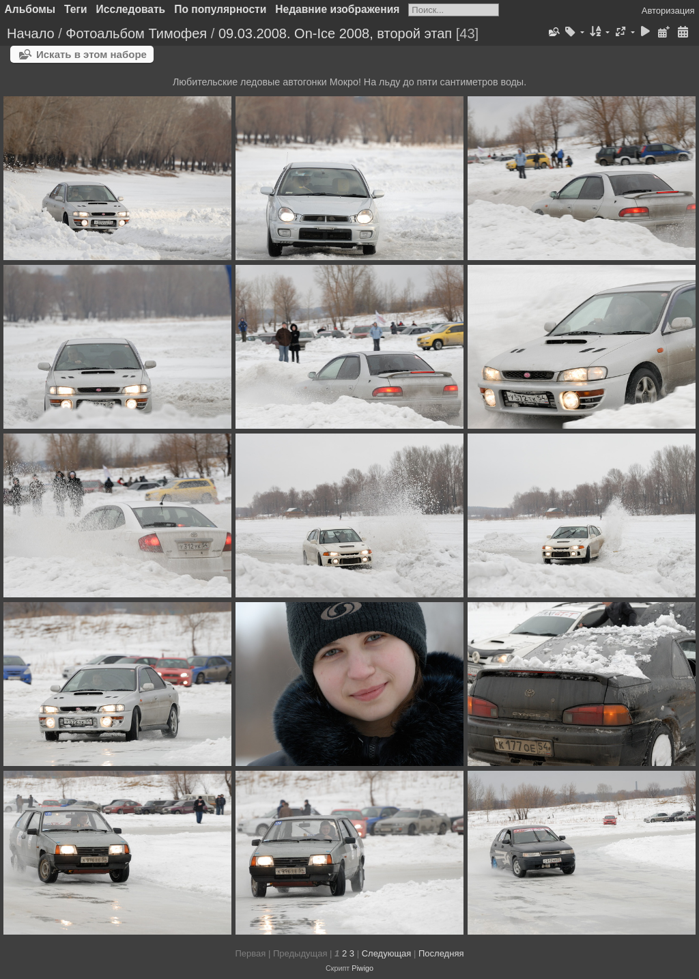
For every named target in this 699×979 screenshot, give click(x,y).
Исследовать (131, 9)
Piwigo (362, 968)
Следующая (387, 953)
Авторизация (668, 10)
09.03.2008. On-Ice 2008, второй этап (335, 33)
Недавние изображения (337, 9)
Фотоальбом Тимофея (136, 33)
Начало (31, 33)
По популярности (220, 9)
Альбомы (30, 9)
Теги (75, 9)
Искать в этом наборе (91, 54)
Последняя (440, 953)
